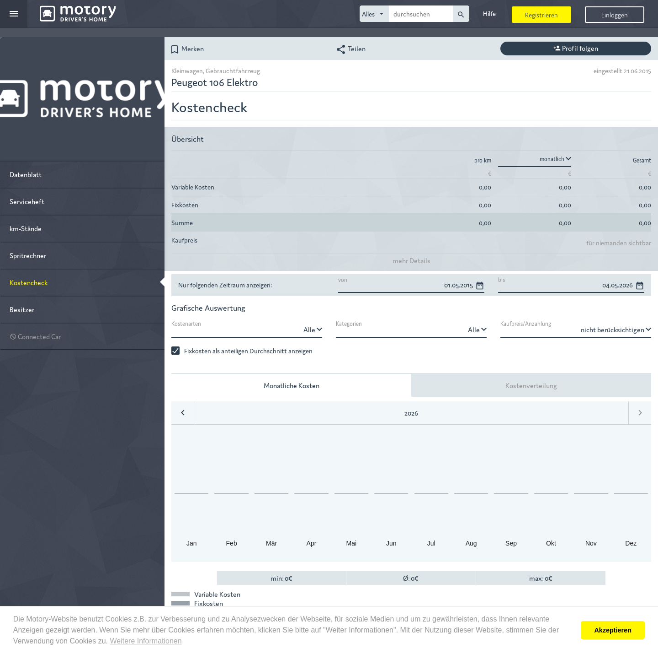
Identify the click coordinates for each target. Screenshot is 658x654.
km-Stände (26, 228)
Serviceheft (27, 201)
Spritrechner (28, 255)
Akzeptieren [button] (612, 630)
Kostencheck (29, 282)
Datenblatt (26, 174)
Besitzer (22, 309)
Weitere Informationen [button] (145, 641)
